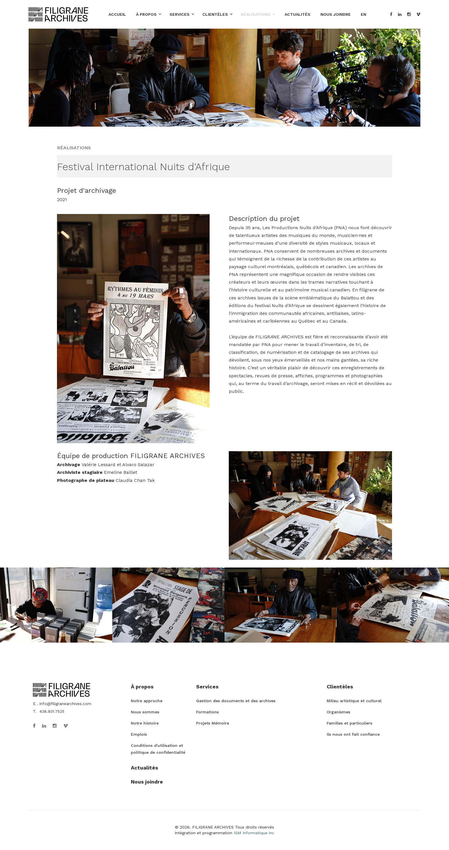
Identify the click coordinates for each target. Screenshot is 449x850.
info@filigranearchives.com (65, 703)
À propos (146, 14)
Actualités (297, 14)
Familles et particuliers (349, 723)
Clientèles (215, 14)
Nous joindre (335, 14)
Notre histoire (145, 723)
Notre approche (146, 700)
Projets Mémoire (212, 723)
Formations (207, 712)
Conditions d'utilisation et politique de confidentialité (158, 749)
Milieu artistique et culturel (354, 700)
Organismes (338, 712)
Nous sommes (145, 712)
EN (363, 14)
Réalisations (255, 14)
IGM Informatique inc (254, 833)
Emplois (139, 734)
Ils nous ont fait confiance (353, 734)
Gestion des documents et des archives (235, 700)
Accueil (117, 14)
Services (180, 14)
